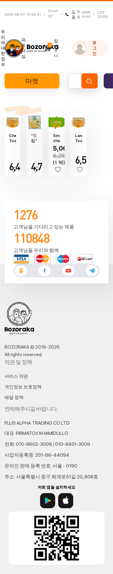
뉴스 (13, 48)
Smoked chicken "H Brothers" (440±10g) (56, 138)
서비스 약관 (16, 376)
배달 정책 (14, 397)
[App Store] (65, 500)
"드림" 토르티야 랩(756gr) (34, 138)
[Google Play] (47, 500)
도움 (70, 14)
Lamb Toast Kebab (78, 138)
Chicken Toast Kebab (12, 138)
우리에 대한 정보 (3, 48)
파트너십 (23, 48)
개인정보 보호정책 (23, 387)
